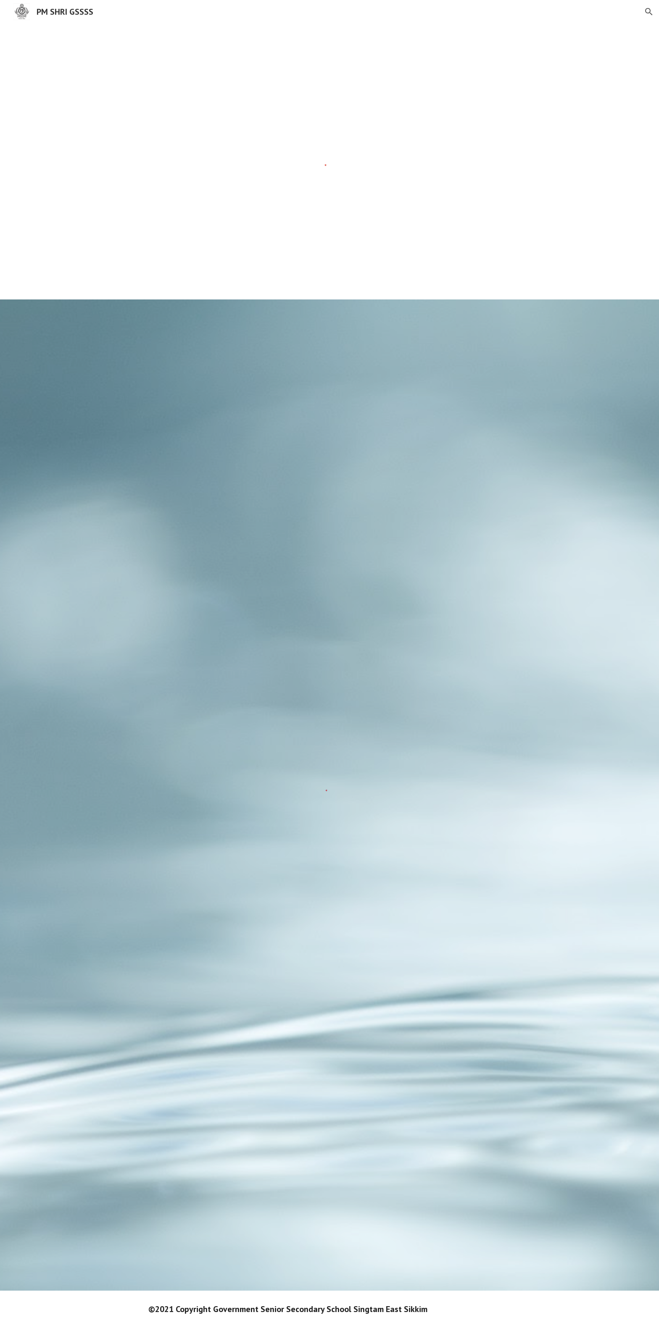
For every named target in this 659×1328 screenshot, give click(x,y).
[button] (649, 12)
